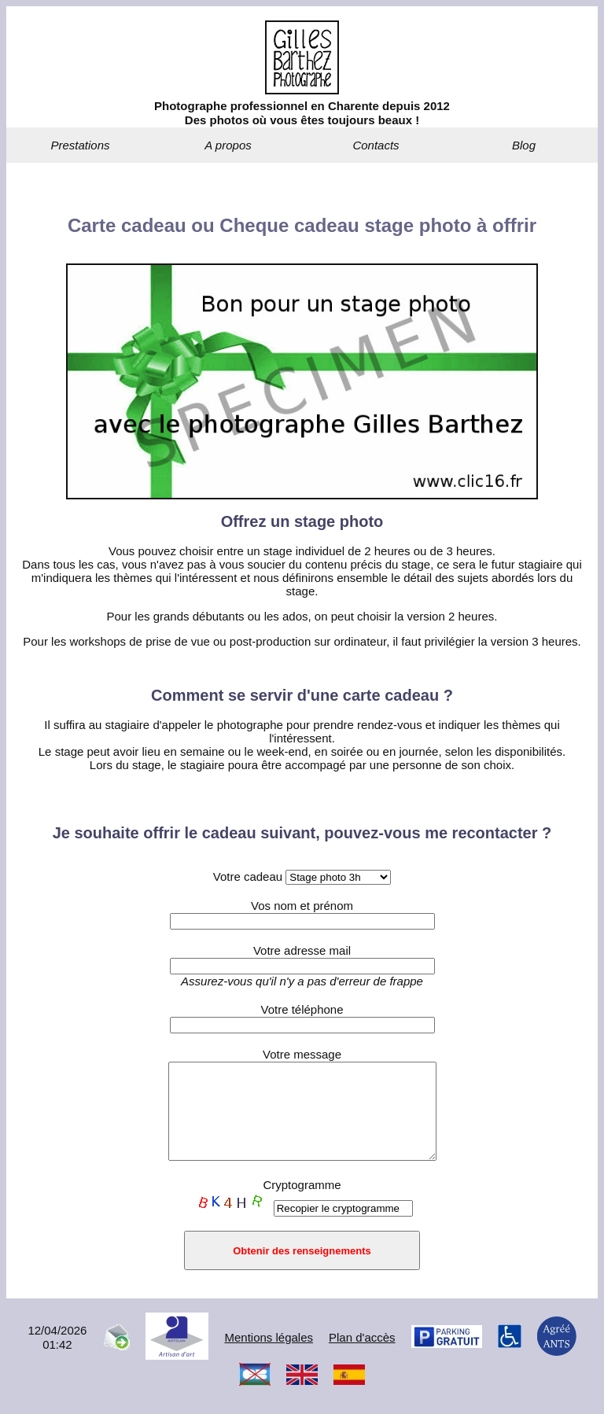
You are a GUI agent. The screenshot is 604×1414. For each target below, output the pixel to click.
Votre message (302, 1054)
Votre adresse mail (302, 950)
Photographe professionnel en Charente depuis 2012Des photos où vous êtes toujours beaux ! (302, 113)
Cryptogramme (302, 1203)
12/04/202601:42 (57, 1356)
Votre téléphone (301, 1009)
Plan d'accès (362, 1356)
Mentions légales (268, 1356)
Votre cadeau (302, 876)
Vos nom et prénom (302, 905)
